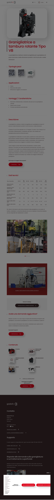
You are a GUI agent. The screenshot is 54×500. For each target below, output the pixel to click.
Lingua (48, 472)
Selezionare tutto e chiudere (44, 485)
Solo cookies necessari (28, 485)
